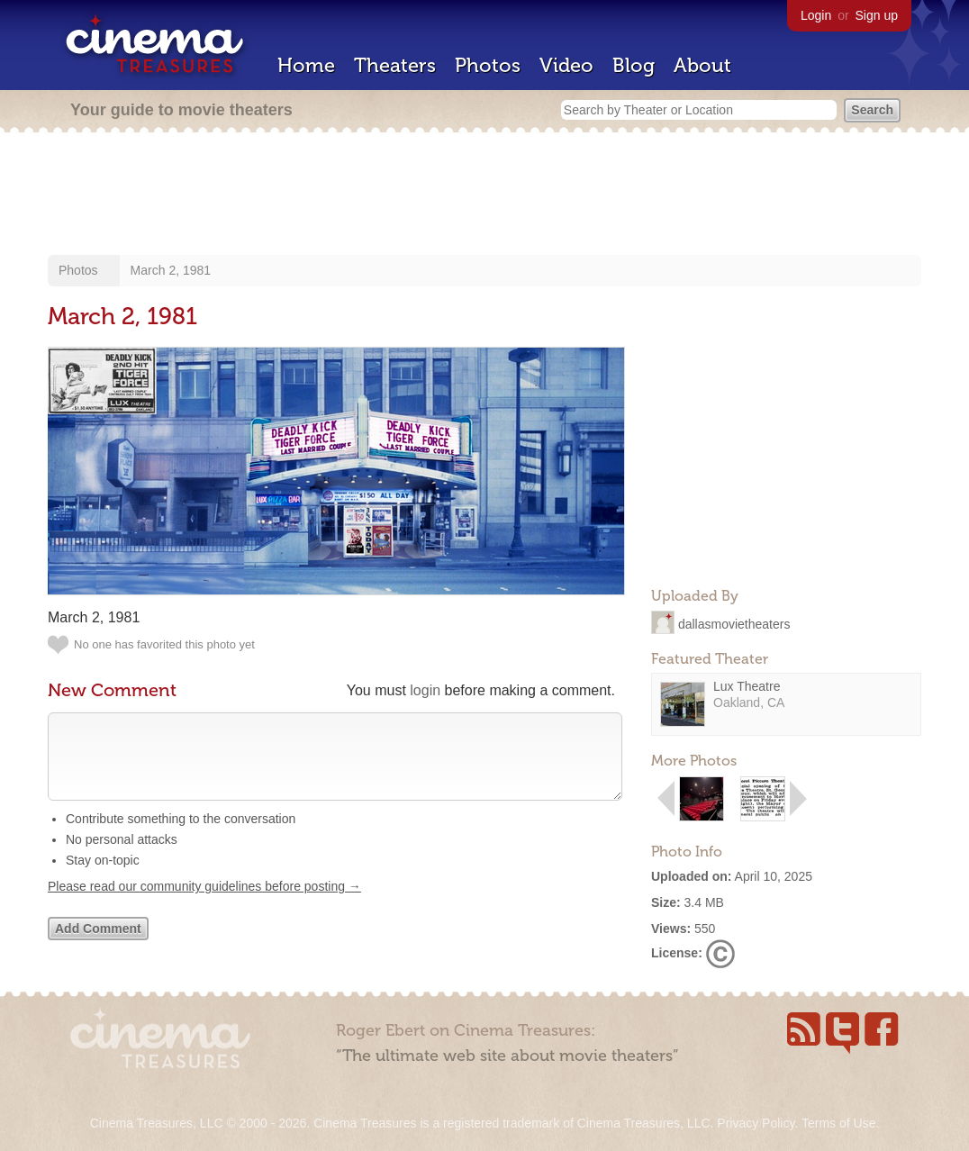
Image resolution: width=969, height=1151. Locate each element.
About (702, 65)
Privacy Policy (755, 1123)
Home (306, 65)
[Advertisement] (484, 195)
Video (566, 65)
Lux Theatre (746, 686)
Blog (633, 65)
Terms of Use (838, 1123)
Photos (488, 65)
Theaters (395, 65)
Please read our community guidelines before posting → (204, 904)
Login (816, 15)
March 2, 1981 (171, 270)
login (425, 690)
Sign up (877, 15)
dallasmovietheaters (734, 623)
